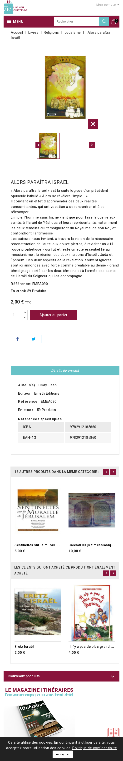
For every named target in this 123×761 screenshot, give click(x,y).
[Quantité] (16, 315)
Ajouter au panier (53, 315)
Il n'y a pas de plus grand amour (95, 647)
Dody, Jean (48, 385)
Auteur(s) (26, 385)
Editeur (24, 393)
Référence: (21, 284)
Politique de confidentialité (94, 748)
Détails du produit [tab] (65, 370)
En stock (18, 291)
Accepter (62, 754)
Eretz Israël (24, 647)
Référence (28, 401)
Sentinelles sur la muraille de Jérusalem (49, 545)
